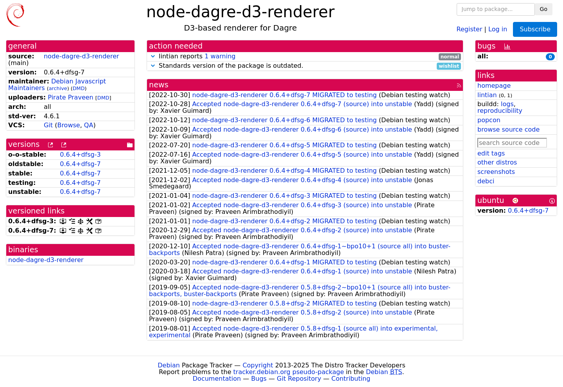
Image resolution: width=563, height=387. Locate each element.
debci (485, 181)
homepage (494, 85)
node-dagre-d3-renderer (81, 56)
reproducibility (499, 110)
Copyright (257, 365)
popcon (488, 120)
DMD (79, 88)
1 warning (219, 56)
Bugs (259, 378)
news (159, 84)
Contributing (351, 378)
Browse (68, 125)
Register (469, 29)
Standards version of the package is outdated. (305, 66)
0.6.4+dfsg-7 (80, 164)
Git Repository (299, 378)
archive (58, 88)
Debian (169, 365)
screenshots (496, 171)
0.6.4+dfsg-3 (80, 154)
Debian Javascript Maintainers (57, 85)
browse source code (508, 129)
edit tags (491, 153)
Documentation (217, 378)
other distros (497, 162)
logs (507, 104)
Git (48, 125)
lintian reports (305, 56)
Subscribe (535, 29)
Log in (497, 29)
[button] (153, 56)
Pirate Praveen (70, 97)
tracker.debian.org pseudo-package (288, 372)
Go (543, 9)
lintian (487, 95)
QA (88, 125)
